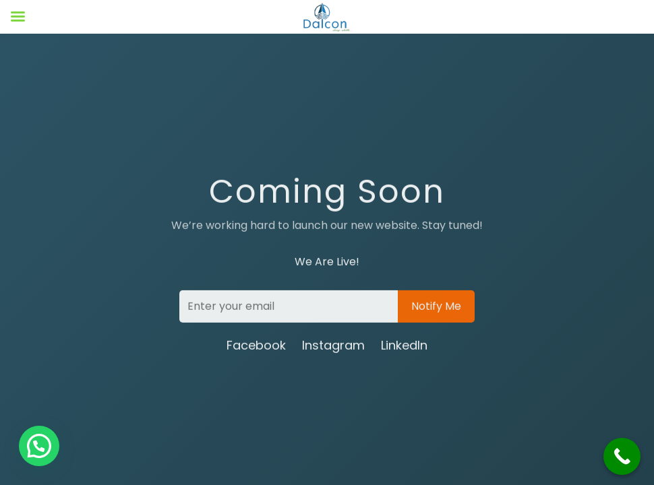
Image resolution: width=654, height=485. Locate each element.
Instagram (333, 345)
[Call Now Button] (622, 456)
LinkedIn (404, 345)
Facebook (256, 345)
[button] (39, 446)
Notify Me (436, 307)
